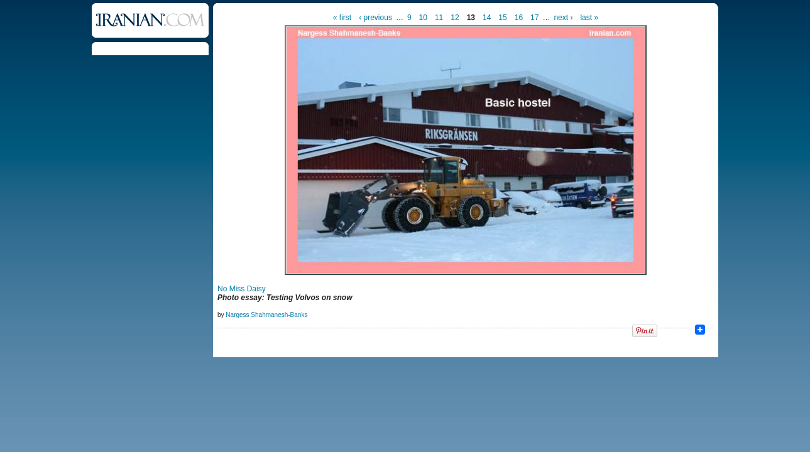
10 (423, 17)
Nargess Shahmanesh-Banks (266, 314)
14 (487, 17)
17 (534, 17)
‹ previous (375, 17)
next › (563, 17)
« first (342, 17)
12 (455, 17)
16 (519, 17)
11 (439, 17)
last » (589, 17)
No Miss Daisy (241, 288)
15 (502, 17)
